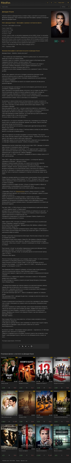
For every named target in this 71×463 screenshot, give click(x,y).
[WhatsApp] (31, 346)
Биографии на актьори (15, 25)
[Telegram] (25, 346)
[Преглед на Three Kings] (44, 407)
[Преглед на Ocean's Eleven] (26, 373)
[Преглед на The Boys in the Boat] (26, 407)
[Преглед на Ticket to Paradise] (9, 373)
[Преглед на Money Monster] (26, 441)
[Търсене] (30, 7)
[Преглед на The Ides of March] (44, 441)
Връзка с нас (24, 460)
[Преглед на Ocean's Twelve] (61, 373)
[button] (47, 2)
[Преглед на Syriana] (9, 441)
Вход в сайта (61, 2)
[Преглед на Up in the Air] (61, 441)
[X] (22, 346)
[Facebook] (19, 346)
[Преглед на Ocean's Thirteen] (44, 373)
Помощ (18, 460)
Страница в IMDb (10, 46)
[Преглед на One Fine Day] (9, 407)
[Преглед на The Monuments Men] (61, 407)
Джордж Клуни (20, 191)
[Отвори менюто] (68, 2)
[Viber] (28, 346)
